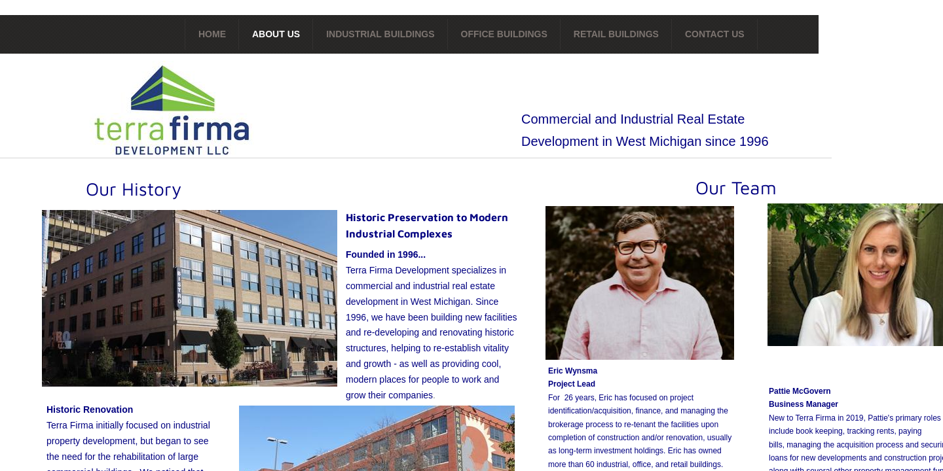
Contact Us (715, 34)
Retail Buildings (616, 34)
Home (212, 34)
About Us (276, 34)
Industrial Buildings (380, 34)
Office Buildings (504, 34)
